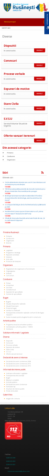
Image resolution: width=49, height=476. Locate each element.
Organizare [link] (8, 160)
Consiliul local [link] (11, 290)
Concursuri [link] (10, 275)
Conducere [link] (8, 156)
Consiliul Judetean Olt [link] (15, 412)
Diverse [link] (8, 243)
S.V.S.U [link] (8, 352)
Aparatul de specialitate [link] (14, 292)
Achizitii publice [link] (11, 382)
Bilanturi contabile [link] (12, 380)
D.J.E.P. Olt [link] (11, 416)
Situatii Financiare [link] (12, 306)
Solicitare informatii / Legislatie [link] (16, 373)
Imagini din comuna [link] (13, 398)
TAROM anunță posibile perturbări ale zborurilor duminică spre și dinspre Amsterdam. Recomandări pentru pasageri (25, 190)
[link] (24, 8)
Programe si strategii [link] (13, 253)
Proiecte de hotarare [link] (13, 261)
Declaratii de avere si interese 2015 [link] (18, 366)
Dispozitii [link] (9, 341)
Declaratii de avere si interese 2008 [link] (18, 361)
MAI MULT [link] (40, 50)
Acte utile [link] (9, 259)
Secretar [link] (9, 287)
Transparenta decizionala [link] (15, 375)
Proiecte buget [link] (11, 308)
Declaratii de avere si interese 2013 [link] (18, 364)
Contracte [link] (9, 329)
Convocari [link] (9, 343)
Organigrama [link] (10, 271)
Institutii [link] (9, 273)
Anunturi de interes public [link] (15, 389)
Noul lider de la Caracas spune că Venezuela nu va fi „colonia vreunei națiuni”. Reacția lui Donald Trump (24, 212)
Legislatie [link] (9, 250)
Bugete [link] (8, 302)
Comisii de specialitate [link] (14, 294)
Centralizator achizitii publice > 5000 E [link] (19, 327)
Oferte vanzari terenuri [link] (14, 354)
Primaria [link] (7, 153)
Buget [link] (8, 378)
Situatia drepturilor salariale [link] (16, 304)
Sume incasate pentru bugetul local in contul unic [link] (23, 317)
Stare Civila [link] (10, 349)
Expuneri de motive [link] (13, 347)
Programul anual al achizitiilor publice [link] (19, 325)
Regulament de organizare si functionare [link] (20, 269)
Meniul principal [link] (10, 22)
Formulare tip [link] (10, 387)
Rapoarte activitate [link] (12, 255)
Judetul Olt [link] (11, 414)
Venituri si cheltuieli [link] (13, 310)
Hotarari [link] (9, 257)
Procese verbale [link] (12, 345)
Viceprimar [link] (10, 285)
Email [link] (9, 418)
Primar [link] (8, 283)
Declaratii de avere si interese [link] (16, 384)
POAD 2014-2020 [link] (12, 391)
